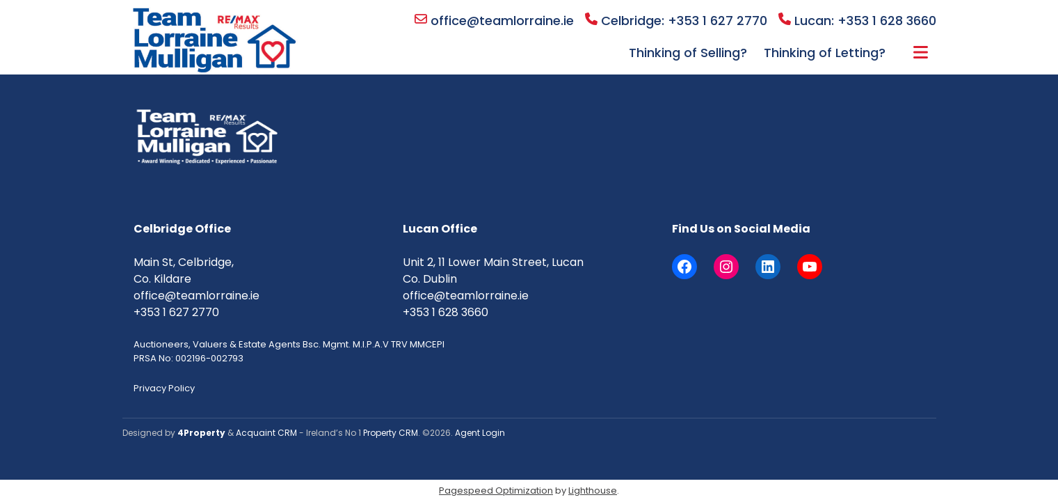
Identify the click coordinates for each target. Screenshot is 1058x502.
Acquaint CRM (266, 433)
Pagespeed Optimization (496, 490)
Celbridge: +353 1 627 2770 (676, 20)
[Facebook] (684, 266)
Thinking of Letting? (824, 52)
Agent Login (480, 433)
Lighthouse (592, 490)
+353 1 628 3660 (445, 312)
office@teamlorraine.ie (494, 20)
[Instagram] (726, 266)
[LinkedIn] (767, 266)
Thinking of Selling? (688, 52)
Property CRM (390, 433)
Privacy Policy (164, 388)
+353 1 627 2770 (176, 312)
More (920, 52)
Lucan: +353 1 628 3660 (857, 20)
